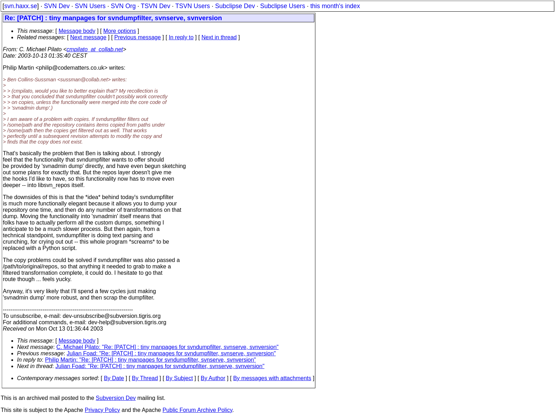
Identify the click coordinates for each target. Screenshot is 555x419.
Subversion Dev (116, 398)
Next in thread (219, 37)
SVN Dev (56, 6)
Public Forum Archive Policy (197, 410)
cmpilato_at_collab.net (95, 49)
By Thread (145, 378)
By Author (213, 378)
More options (119, 31)
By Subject (179, 378)
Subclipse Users (282, 6)
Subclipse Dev (235, 6)
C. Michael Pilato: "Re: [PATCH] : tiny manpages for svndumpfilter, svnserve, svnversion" (167, 347)
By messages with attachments (272, 378)
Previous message (137, 37)
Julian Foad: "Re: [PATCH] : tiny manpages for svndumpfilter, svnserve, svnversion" (171, 353)
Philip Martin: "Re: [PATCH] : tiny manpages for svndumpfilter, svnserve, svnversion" (150, 360)
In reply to (181, 37)
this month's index (335, 6)
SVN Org (123, 6)
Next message (88, 37)
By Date (114, 378)
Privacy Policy (102, 410)
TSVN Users (192, 6)
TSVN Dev (155, 6)
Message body (76, 31)
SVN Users (90, 6)
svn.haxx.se (20, 6)
